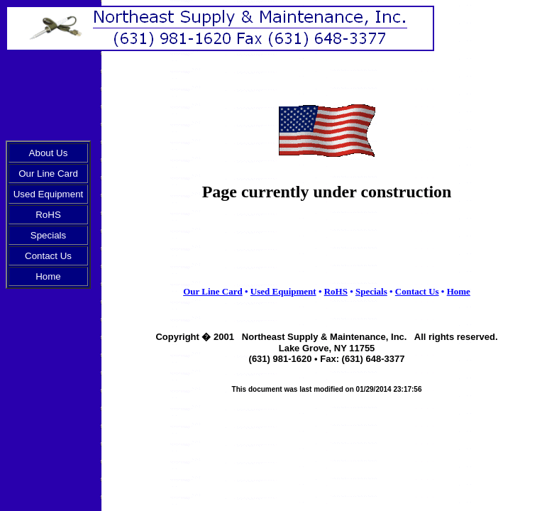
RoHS (48, 214)
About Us (48, 153)
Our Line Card (48, 173)
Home (48, 276)
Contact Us (48, 256)
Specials (48, 235)
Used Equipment (48, 194)
